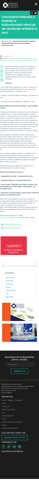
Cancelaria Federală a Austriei (18, 58)
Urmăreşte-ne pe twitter (14, 437)
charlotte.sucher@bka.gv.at (9, 217)
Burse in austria (20, 60)
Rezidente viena (31, 60)
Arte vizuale (10, 277)
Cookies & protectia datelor (10, 428)
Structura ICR (6, 406)
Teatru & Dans (11, 290)
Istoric (3, 412)
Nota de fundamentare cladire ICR (12, 422)
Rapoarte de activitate (8, 409)
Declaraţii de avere (7, 416)
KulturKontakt (32, 58)
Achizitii (4, 419)
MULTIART (9, 297)
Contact (4, 425)
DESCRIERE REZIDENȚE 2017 (12, 224)
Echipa (4, 403)
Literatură (9, 284)
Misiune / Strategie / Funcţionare (12, 400)
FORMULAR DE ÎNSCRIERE (11, 228)
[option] (13, 245)
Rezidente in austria (6, 60)
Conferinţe (9, 281)
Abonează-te (20, 371)
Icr (14, 60)
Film (7, 293)
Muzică (8, 287)
